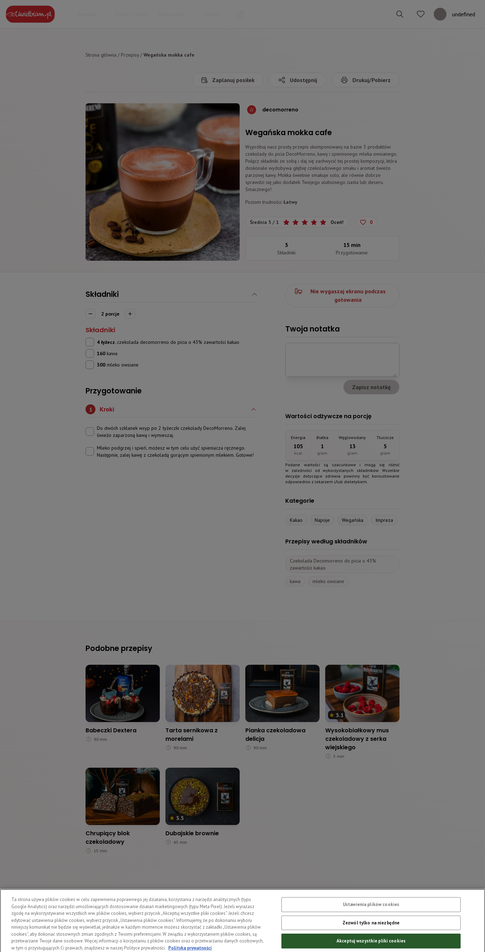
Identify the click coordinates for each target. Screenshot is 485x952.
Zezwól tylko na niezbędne (371, 936)
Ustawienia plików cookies (371, 917)
